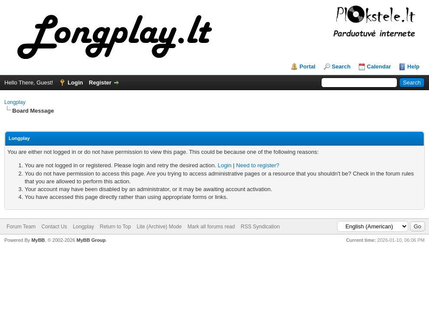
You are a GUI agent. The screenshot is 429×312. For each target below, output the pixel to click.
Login (75, 82)
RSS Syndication (260, 227)
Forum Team (21, 227)
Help (413, 66)
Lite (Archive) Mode (159, 227)
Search (341, 66)
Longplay (15, 102)
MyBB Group (90, 240)
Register (100, 82)
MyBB (38, 240)
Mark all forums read (211, 227)
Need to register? (258, 165)
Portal (307, 66)
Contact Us (54, 227)
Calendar (379, 66)
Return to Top (115, 227)
